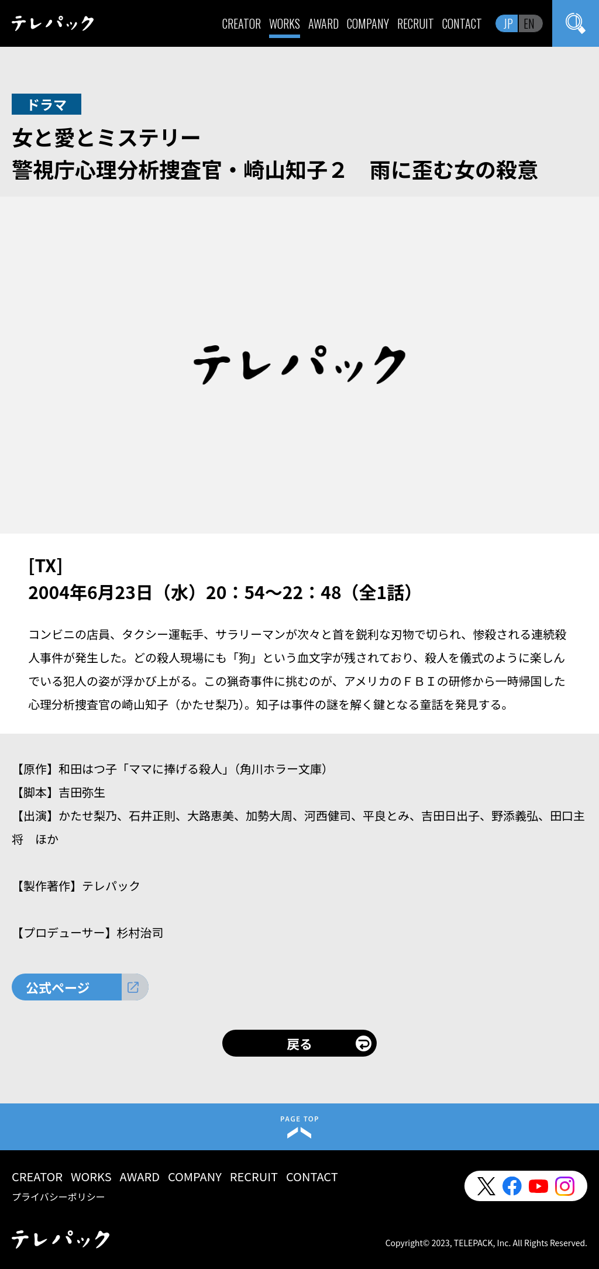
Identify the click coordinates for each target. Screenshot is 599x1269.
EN (529, 23)
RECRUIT (415, 23)
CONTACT (462, 23)
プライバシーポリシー (58, 1196)
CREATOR (241, 23)
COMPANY (368, 23)
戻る (299, 1043)
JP (508, 23)
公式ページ (58, 987)
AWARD (323, 23)
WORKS (284, 23)
